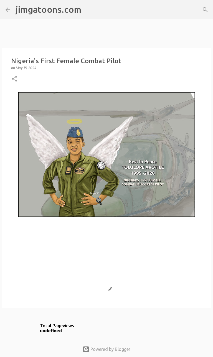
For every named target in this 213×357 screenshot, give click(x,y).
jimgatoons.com (48, 9)
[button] (14, 79)
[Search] (89, 9)
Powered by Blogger (106, 349)
